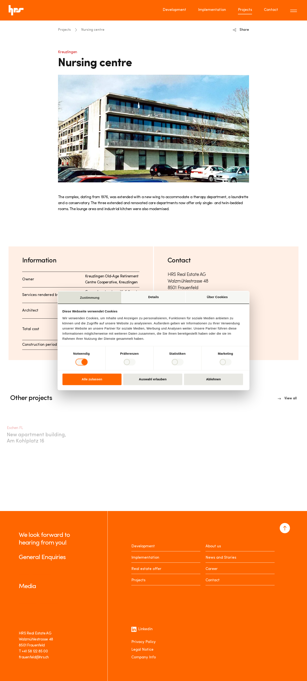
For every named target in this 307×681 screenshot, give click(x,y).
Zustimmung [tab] (89, 297)
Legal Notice (142, 650)
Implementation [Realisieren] (145, 558)
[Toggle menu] (294, 10)
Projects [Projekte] (138, 580)
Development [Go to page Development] (174, 10)
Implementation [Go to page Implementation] (212, 10)
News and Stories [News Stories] (221, 558)
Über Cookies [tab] (217, 297)
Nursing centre (92, 30)
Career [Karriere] (212, 569)
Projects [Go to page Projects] (245, 10)
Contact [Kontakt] (213, 580)
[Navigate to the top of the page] (285, 528)
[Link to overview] (287, 398)
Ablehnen (213, 379)
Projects (64, 30)
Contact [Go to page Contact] (271, 10)
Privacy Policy (143, 642)
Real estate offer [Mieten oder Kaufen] (146, 569)
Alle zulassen (92, 379)
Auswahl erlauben (153, 379)
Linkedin (142, 629)
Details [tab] (153, 297)
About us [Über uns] (213, 546)
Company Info (143, 657)
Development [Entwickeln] (143, 546)
